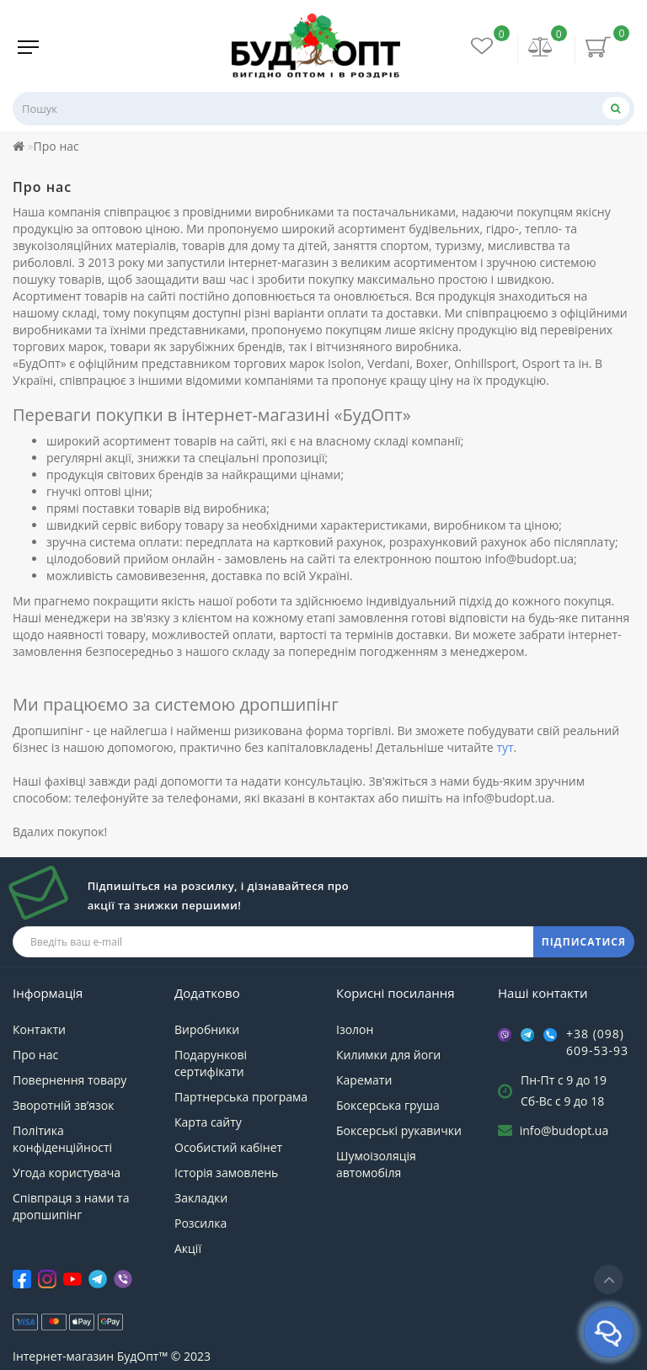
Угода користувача (66, 1173)
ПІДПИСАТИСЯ (584, 942)
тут (504, 747)
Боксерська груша (388, 1105)
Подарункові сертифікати (210, 1063)
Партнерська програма (240, 1097)
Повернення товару (69, 1080)
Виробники (206, 1029)
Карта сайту (208, 1122)
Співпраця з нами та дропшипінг (71, 1206)
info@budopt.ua (564, 1130)
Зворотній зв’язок (63, 1105)
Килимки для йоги (388, 1055)
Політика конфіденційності (62, 1138)
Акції (187, 1248)
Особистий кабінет (228, 1147)
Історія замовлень (226, 1173)
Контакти (39, 1029)
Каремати (364, 1080)
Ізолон (354, 1029)
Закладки (200, 1198)
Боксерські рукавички (399, 1130)
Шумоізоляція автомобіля (376, 1164)
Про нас (35, 1055)
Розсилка (200, 1223)
